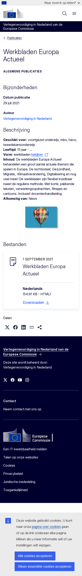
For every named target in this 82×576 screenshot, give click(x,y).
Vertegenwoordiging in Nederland (27, 119)
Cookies (9, 465)
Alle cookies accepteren (35, 556)
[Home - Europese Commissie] (13, 13)
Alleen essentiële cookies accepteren (44, 566)
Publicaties (14, 38)
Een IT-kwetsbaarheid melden (25, 449)
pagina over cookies (46, 526)
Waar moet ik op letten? (62, 2)
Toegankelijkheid (15, 490)
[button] (7, 327)
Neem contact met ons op (22, 409)
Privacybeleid (13, 474)
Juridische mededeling (19, 482)
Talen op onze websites (20, 457)
